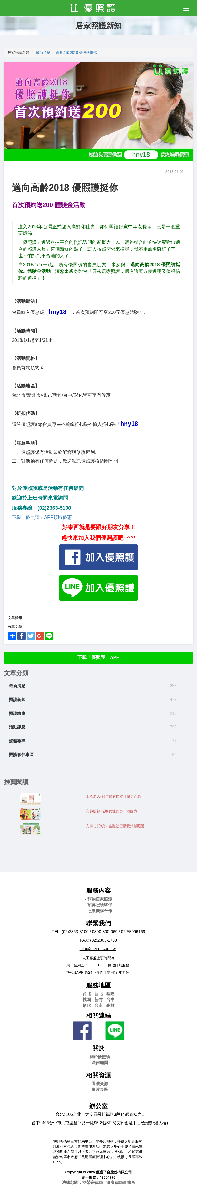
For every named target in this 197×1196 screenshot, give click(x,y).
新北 (98, 994)
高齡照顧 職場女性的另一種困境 (111, 811)
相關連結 (98, 1015)
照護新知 (17, 699)
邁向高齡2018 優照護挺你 (76, 52)
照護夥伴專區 (21, 754)
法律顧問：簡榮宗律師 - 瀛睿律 (98, 1182)
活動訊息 (17, 727)
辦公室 (98, 1105)
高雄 (110, 1005)
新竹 (98, 999)
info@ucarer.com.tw (98, 948)
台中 (110, 999)
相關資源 (98, 1075)
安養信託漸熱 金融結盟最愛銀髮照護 (115, 826)
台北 (87, 994)
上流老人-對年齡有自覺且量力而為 (113, 796)
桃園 (87, 999)
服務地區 (98, 985)
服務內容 (98, 890)
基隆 (110, 994)
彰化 (87, 1005)
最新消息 (43, 52)
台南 (98, 1005)
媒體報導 (17, 741)
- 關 (98, 1057)
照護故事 (17, 713)
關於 (98, 1048)
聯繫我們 (98, 923)
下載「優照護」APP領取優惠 (42, 517)
